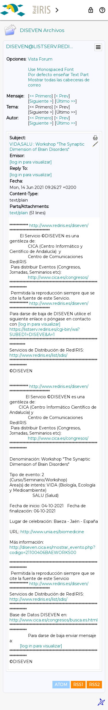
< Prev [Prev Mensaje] (62, 96)
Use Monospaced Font (51, 69)
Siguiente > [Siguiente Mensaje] (40, 101)
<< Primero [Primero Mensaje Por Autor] (40, 118)
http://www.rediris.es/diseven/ (58, 225)
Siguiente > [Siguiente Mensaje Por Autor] (40, 123)
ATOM (61, 684)
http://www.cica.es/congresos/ (58, 277)
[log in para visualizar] (31, 162)
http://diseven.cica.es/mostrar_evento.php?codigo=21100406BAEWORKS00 (52, 550)
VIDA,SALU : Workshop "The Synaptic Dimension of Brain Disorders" (47, 147)
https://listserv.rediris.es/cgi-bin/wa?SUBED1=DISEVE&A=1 (45, 332)
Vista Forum (40, 59)
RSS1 (78, 684)
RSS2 (94, 684)
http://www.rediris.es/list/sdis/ (38, 355)
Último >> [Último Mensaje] (65, 101)
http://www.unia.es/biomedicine (52, 531)
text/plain (19, 212)
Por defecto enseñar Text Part (58, 74)
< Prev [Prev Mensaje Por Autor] (62, 118)
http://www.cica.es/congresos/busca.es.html (54, 620)
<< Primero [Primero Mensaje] (40, 96)
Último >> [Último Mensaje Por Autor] (65, 123)
